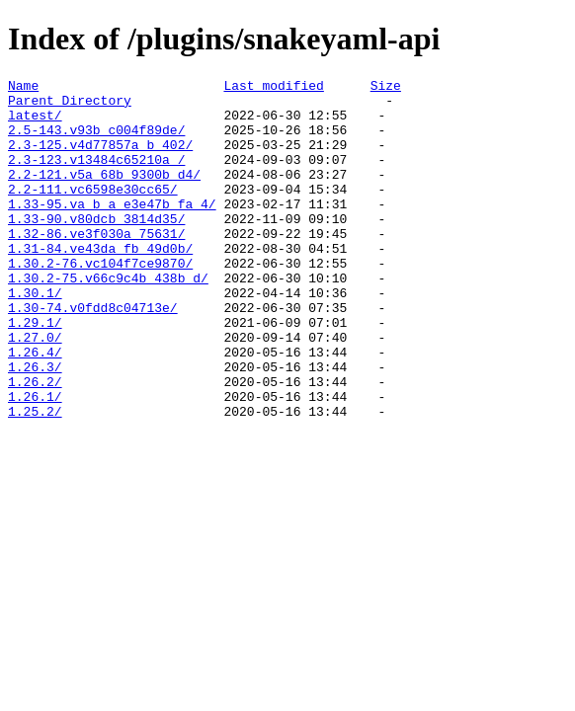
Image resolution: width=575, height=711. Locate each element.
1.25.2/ (35, 479)
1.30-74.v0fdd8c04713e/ (93, 354)
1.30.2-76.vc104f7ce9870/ (100, 301)
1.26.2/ (35, 443)
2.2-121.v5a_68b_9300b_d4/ (104, 194)
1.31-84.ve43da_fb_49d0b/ (100, 283)
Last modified (273, 88)
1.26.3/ (35, 425)
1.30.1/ (35, 337)
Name (23, 88)
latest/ (35, 123)
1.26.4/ (35, 408)
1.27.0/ (35, 390)
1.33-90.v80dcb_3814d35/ (96, 248)
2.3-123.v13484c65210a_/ (96, 177)
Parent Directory (69, 106)
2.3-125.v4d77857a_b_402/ (100, 159)
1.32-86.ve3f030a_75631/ (96, 266)
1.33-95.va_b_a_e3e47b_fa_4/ (112, 230)
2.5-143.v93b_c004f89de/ (96, 141)
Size (385, 88)
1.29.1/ (35, 372)
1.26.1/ (35, 461)
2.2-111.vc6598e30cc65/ (93, 212)
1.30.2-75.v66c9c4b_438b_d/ (108, 319)
